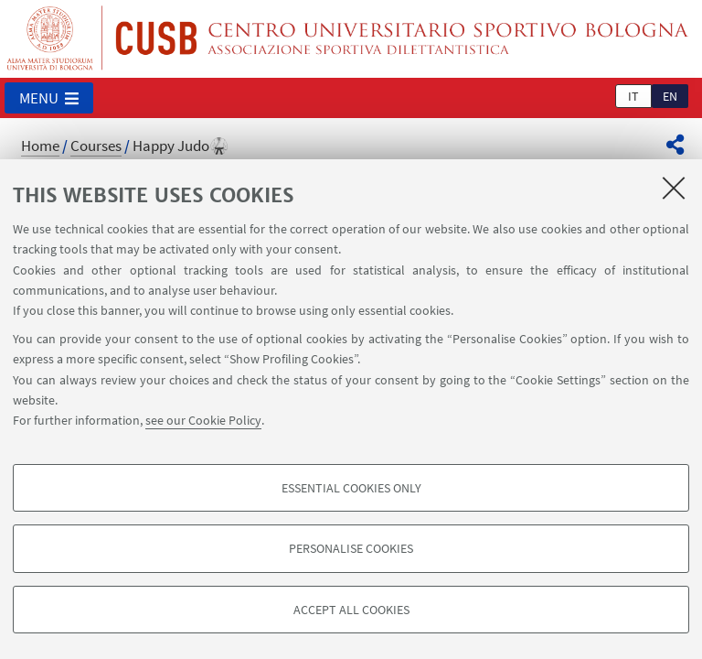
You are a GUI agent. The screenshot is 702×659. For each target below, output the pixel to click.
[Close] (673, 187)
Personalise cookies (351, 548)
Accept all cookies (351, 609)
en (670, 96)
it (633, 96)
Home (40, 145)
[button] (49, 97)
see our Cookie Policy (203, 420)
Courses (96, 145)
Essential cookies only (351, 488)
